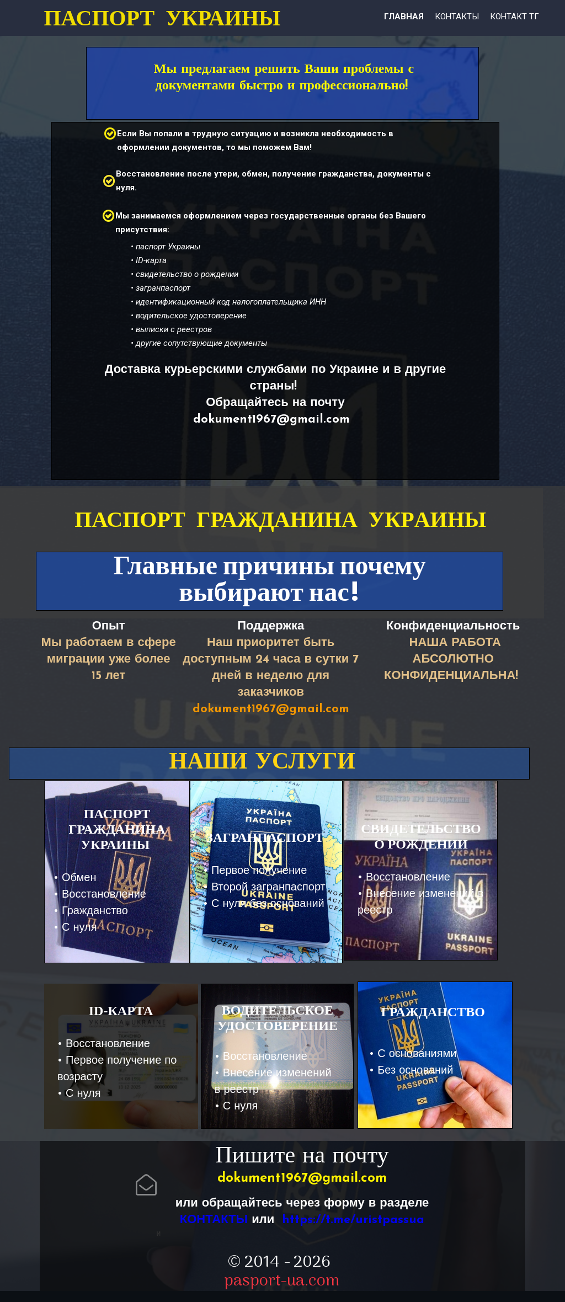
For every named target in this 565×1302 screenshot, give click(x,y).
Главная (404, 17)
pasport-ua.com (281, 1281)
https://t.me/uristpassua (353, 1220)
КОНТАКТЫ (214, 1220)
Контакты (457, 17)
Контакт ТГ (514, 17)
